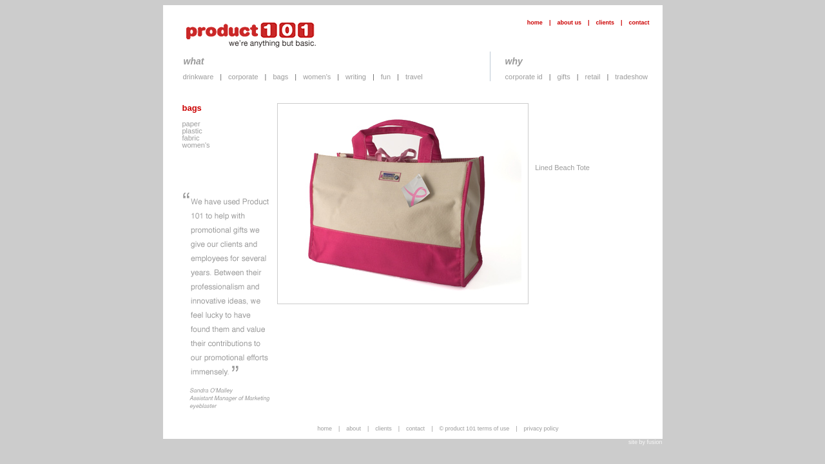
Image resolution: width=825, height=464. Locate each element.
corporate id (524, 77)
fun (386, 77)
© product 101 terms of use (474, 428)
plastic (192, 131)
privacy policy (541, 428)
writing (355, 77)
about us (569, 22)
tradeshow (631, 77)
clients (605, 22)
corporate (243, 77)
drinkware (198, 77)
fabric (191, 138)
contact (638, 22)
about (353, 428)
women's (317, 77)
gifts (564, 77)
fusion (654, 442)
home (535, 22)
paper (191, 124)
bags (280, 77)
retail (593, 77)
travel (414, 77)
